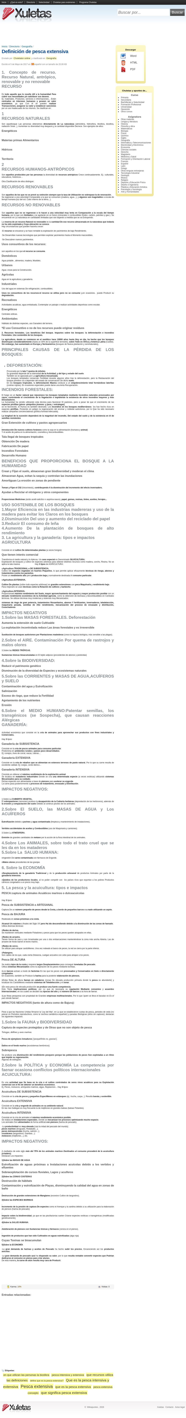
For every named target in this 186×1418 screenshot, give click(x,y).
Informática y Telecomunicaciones (136, 142)
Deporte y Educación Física (133, 182)
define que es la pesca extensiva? (47, 1380)
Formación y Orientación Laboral (135, 159)
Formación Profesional (131, 104)
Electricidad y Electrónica (132, 145)
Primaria (125, 97)
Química (125, 135)
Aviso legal (180, 1407)
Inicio (4, 2)
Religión (124, 180)
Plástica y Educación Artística (134, 187)
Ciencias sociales (129, 150)
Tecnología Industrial (130, 173)
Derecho (125, 152)
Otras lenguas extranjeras (132, 171)
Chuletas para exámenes (64, 2)
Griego (124, 168)
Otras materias (127, 119)
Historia (124, 124)
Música (124, 178)
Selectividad (44, 2)
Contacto (169, 1407)
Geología (125, 175)
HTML (129, 62)
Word (129, 56)
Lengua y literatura (129, 121)
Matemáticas (126, 128)
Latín (123, 166)
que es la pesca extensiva (73, 1387)
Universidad (126, 107)
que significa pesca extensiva (64, 1393)
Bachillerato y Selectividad (132, 102)
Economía (125, 147)
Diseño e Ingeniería (129, 185)
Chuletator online (22, 58)
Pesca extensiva (37, 1386)
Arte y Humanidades (130, 192)
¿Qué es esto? (16, 2)
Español (124, 164)
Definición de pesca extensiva (35, 51)
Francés (124, 161)
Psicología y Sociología (131, 189)
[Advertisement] (93, 33)
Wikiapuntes (92, 1407)
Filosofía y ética (128, 126)
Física (123, 133)
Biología (124, 131)
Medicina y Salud (128, 157)
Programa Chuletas (88, 2)
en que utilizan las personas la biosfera (26, 1375)
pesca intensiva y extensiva (68, 1375)
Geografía (27, 46)
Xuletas (160, 1407)
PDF (128, 69)
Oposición (125, 109)
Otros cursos (126, 111)
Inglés (123, 138)
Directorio (31, 2)
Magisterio (125, 154)
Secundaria (126, 100)
